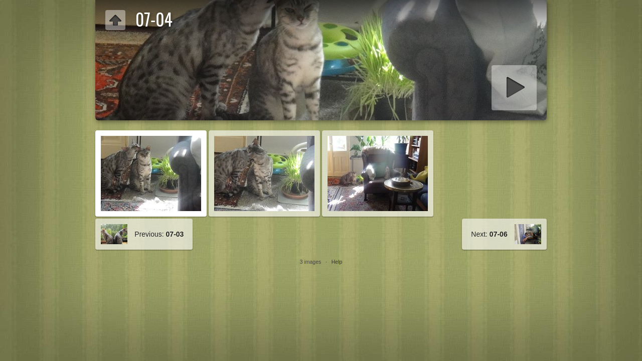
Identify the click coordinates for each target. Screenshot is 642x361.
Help (337, 262)
